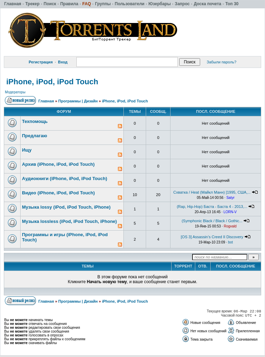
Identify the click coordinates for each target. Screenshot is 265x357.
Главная (46, 101)
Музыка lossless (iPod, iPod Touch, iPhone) (69, 221)
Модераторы (15, 92)
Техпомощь (35, 121)
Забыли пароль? (221, 62)
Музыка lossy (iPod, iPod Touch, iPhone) (66, 207)
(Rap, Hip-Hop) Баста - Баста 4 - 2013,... (212, 206)
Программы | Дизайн (78, 101)
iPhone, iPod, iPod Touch (52, 81)
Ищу (27, 150)
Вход (62, 62)
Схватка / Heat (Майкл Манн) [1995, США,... (212, 192)
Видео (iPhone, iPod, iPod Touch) (58, 192)
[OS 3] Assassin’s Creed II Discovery (212, 237)
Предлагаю (34, 135)
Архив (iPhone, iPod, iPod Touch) (58, 164)
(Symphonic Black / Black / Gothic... (212, 221)
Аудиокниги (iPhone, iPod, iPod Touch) (64, 178)
